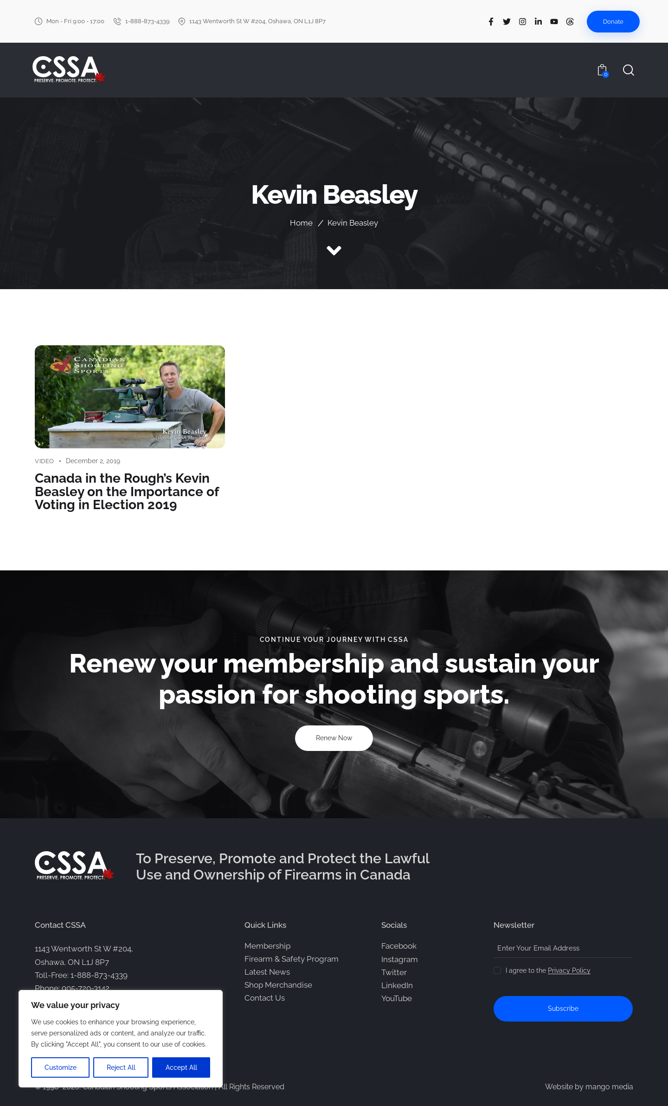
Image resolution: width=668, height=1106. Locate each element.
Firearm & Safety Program (291, 958)
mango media (609, 1086)
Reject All (121, 1067)
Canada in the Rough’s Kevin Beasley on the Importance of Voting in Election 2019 (126, 491)
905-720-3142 (85, 987)
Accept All (181, 1067)
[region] (121, 1038)
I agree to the (548, 970)
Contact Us (264, 997)
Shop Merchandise (278, 984)
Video (44, 461)
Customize (61, 1067)
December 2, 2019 (93, 461)
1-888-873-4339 (99, 974)
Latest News (267, 971)
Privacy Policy (569, 970)
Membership (267, 945)
